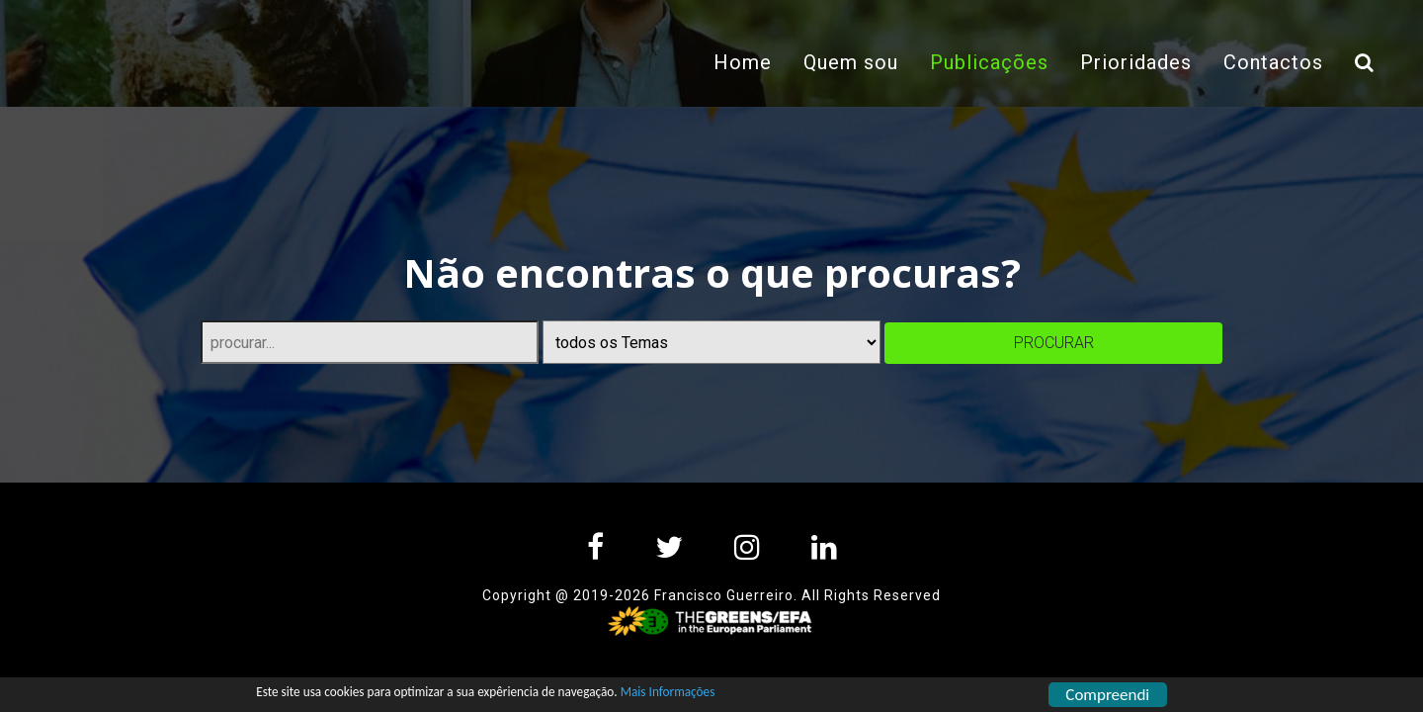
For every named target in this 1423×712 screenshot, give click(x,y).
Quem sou (844, 62)
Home (737, 62)
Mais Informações (784, 695)
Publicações (991, 60)
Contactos (1267, 62)
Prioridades (1130, 62)
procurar (1054, 342)
